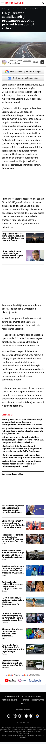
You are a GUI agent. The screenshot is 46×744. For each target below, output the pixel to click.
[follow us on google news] (13, 675)
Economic (16, 9)
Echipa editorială (12, 696)
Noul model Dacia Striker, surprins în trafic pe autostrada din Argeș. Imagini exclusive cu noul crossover (13, 648)
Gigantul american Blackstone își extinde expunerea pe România (12, 663)
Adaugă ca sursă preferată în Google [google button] (23, 71)
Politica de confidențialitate (32, 700)
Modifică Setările (23, 709)
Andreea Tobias (14, 63)
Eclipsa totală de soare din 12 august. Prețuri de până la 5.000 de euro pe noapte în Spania (13, 237)
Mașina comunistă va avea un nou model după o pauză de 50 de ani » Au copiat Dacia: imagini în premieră (13, 554)
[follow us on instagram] (22, 680)
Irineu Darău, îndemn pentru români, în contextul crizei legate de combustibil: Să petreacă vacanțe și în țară (12, 254)
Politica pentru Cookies (31, 696)
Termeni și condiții (9, 700)
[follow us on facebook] (35, 680)
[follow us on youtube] (10, 680)
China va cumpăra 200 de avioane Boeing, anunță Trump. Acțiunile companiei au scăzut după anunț (13, 524)
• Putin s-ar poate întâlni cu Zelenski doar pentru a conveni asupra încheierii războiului (23, 456)
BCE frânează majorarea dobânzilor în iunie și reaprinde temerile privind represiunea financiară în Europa (13, 509)
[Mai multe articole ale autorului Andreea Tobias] (4, 62)
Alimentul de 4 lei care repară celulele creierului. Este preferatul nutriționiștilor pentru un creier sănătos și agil (13, 632)
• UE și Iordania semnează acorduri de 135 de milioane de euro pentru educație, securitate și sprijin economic (22, 431)
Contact (23, 703)
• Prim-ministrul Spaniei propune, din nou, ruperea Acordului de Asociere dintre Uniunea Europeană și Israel (21, 464)
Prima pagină (7, 9)
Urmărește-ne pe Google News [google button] (23, 78)
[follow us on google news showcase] (31, 675)
